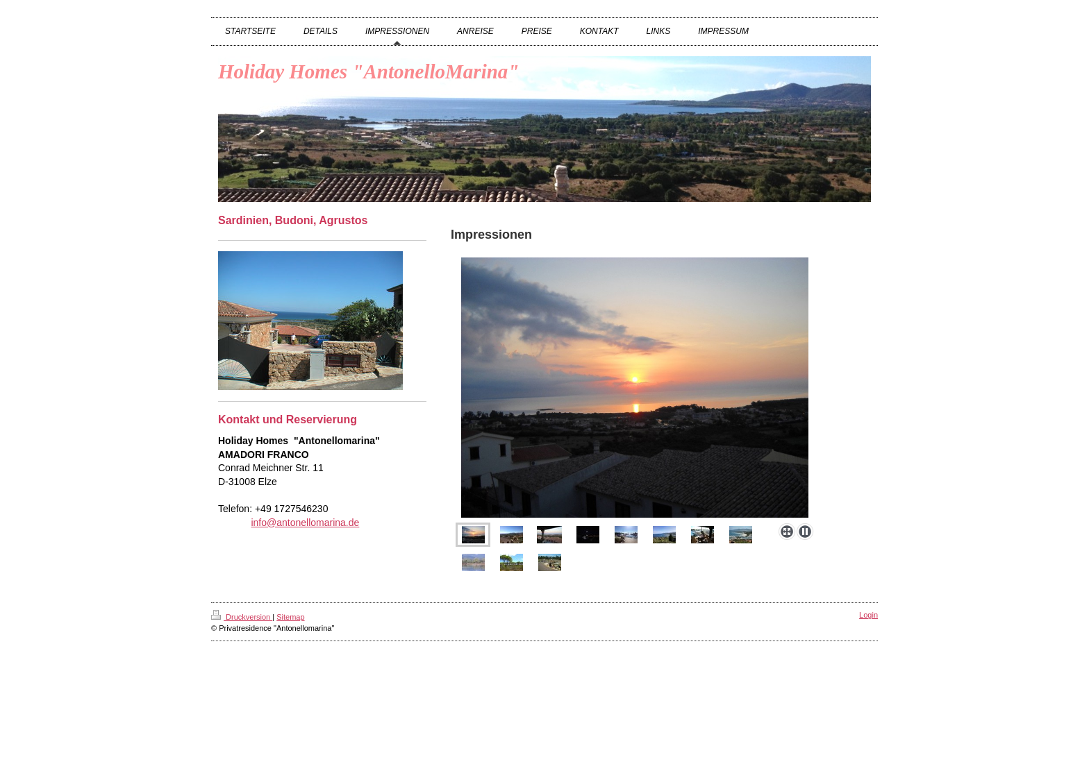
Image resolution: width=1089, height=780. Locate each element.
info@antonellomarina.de (305, 522)
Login (868, 615)
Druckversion (241, 617)
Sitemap (290, 617)
